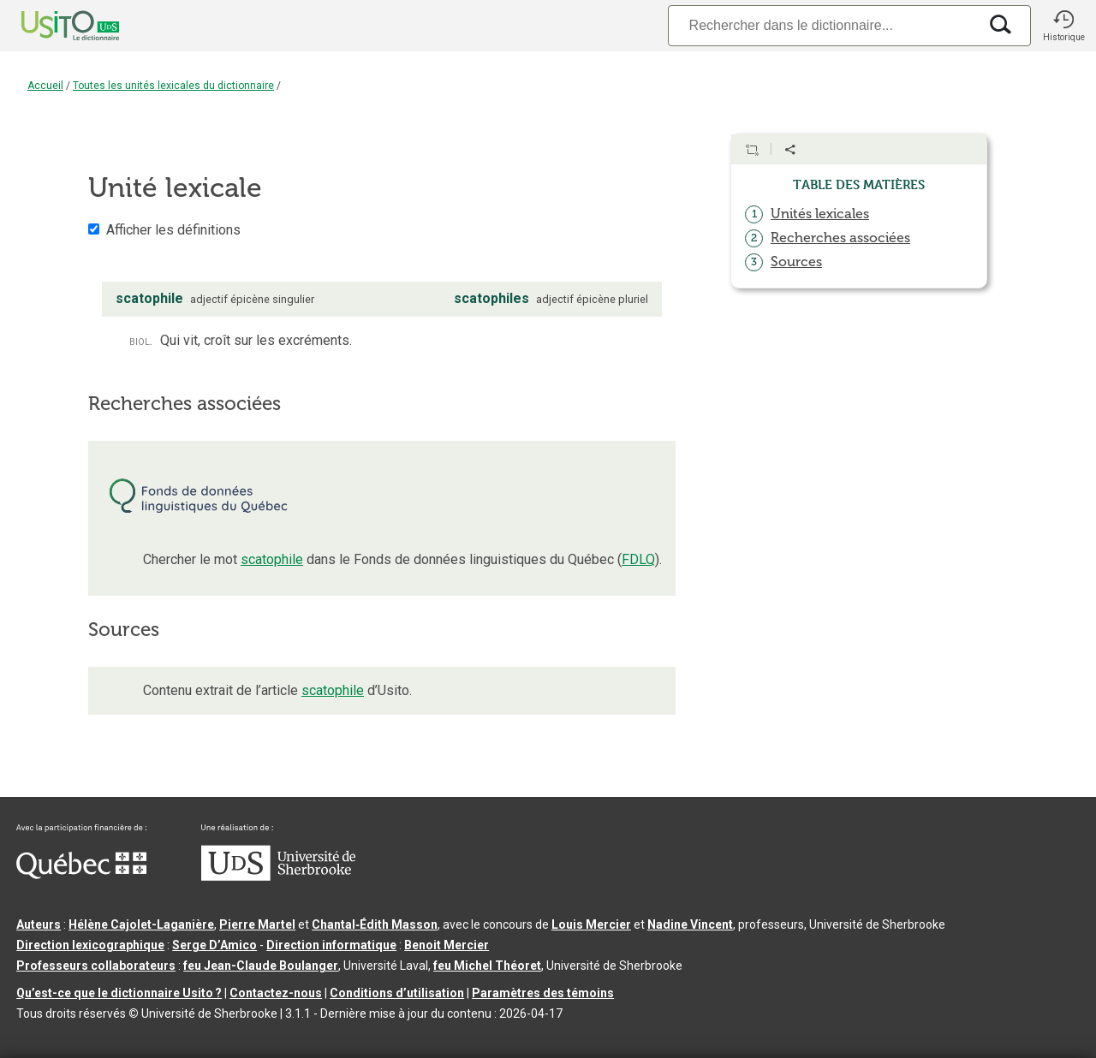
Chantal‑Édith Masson (375, 924)
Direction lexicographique (90, 945)
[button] (1063, 25)
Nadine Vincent (690, 924)
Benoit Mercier (446, 945)
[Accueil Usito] (51, 25)
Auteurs (38, 924)
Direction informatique (331, 945)
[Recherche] (823, 25)
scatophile (272, 559)
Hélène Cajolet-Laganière (141, 924)
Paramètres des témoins (543, 993)
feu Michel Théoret (487, 965)
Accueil (45, 86)
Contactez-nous (275, 993)
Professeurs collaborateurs (96, 965)
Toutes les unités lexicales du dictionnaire (173, 86)
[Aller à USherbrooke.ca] (278, 876)
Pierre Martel (257, 924)
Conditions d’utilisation (397, 993)
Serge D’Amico (214, 945)
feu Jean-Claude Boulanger (260, 965)
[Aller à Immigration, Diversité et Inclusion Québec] (81, 875)
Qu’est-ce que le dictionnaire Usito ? (119, 993)
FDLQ (638, 559)
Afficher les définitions (173, 230)
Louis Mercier (591, 924)
